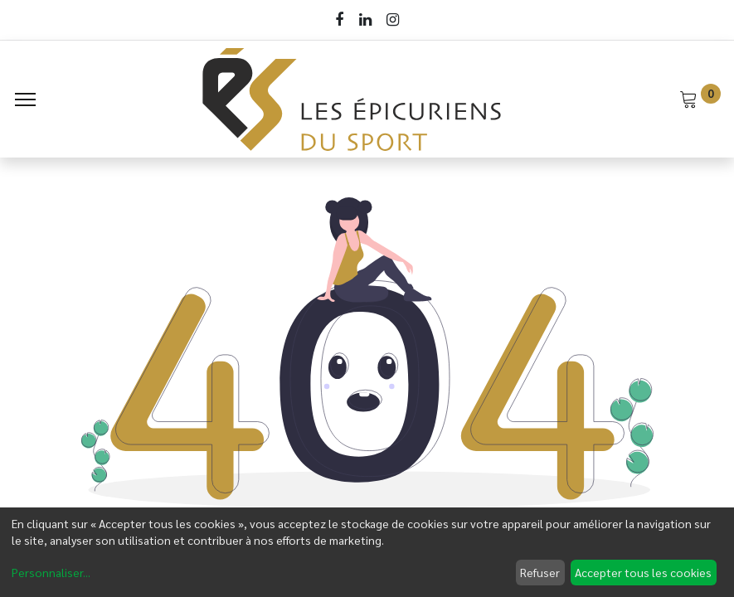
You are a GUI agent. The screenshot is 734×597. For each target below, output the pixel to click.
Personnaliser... (51, 572)
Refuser (540, 572)
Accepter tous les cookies (643, 572)
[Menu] (25, 99)
